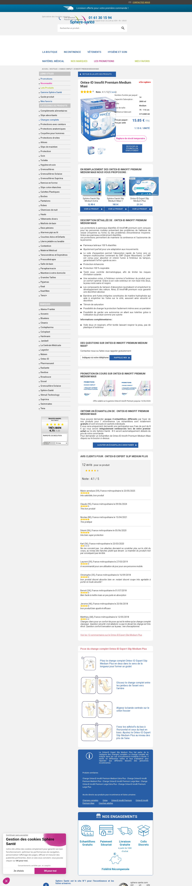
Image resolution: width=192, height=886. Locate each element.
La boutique (49, 52)
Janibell (44, 341)
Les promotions (104, 61)
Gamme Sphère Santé (51, 92)
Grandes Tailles (48, 277)
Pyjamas (44, 282)
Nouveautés (46, 83)
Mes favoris (142, 61)
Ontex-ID (44, 359)
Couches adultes (106, 803)
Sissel (43, 381)
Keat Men (45, 291)
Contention (45, 246)
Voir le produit (91, 209)
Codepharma (46, 327)
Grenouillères (47, 169)
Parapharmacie (48, 268)
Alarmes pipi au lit (49, 232)
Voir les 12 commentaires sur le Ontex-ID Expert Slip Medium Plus (111, 635)
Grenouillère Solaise (50, 386)
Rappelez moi (120, 358)
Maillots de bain (48, 223)
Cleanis (44, 323)
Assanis (44, 314)
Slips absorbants (48, 115)
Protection (45, 151)
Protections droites (50, 138)
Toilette (44, 160)
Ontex (105, 800)
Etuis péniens (47, 228)
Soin (42, 156)
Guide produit (47, 97)
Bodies (44, 196)
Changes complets (49, 120)
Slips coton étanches (50, 187)
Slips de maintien (48, 147)
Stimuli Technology (49, 395)
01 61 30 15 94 (100, 18)
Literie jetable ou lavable (52, 241)
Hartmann (45, 336)
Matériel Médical (53, 61)
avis (112, 92)
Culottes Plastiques (50, 192)
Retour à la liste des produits (96, 74)
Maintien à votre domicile (52, 273)
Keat (42, 286)
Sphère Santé (47, 390)
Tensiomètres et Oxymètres (54, 255)
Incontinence (72, 52)
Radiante (44, 368)
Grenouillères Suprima (51, 178)
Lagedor (44, 350)
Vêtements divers (49, 219)
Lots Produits (47, 88)
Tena (42, 408)
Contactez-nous (141, 2)
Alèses (43, 142)
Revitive (44, 372)
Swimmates (46, 404)
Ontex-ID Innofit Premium (121, 800)
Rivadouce (45, 377)
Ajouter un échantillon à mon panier (115, 445)
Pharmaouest (47, 363)
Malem (43, 354)
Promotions (46, 79)
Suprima (44, 399)
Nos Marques (79, 61)
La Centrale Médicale (50, 345)
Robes (43, 205)
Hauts (43, 214)
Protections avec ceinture (53, 124)
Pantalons (45, 201)
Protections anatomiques (53, 129)
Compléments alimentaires (53, 111)
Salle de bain (46, 264)
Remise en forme (48, 183)
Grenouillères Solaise (51, 174)
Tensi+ (43, 295)
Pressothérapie (48, 259)
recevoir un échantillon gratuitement (132, 148)
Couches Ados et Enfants (52, 237)
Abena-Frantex (47, 309)
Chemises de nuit (48, 210)
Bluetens (44, 318)
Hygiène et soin (117, 52)
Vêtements (94, 52)
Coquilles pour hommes (52, 133)
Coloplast (45, 332)
